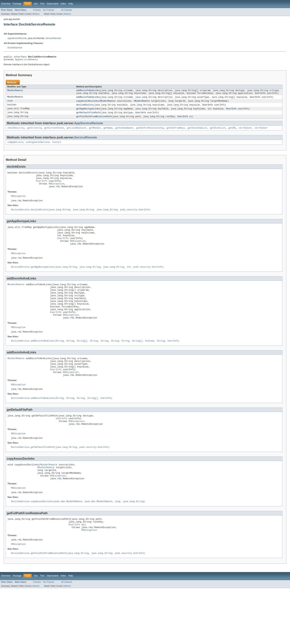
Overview (6, 3)
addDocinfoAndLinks (88, 91)
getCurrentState (54, 131)
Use (36, 3)
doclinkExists (84, 107)
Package (17, 3)
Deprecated (52, 3)
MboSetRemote (15, 91)
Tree (42, 3)
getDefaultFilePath (88, 115)
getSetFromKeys (175, 131)
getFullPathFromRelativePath (94, 119)
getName (108, 131)
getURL (232, 131)
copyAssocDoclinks (87, 102)
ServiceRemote (53, 38)
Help (70, 3)
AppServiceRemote (17, 38)
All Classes (66, 10)
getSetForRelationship (150, 131)
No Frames (48, 10)
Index (63, 3)
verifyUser (245, 131)
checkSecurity (15, 131)
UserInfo (260, 94)
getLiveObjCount (76, 131)
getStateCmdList (197, 131)
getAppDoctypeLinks (88, 111)
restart (56, 145)
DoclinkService (14, 47)
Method (36, 14)
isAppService (15, 145)
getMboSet (95, 131)
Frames (37, 10)
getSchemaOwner (124, 131)
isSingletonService (38, 145)
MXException (56, 189)
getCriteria (34, 131)
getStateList (217, 131)
